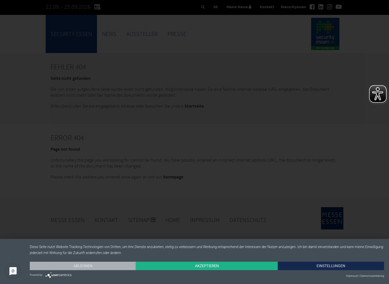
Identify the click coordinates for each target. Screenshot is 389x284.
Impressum (352, 276)
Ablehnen (82, 266)
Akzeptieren (207, 266)
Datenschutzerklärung (372, 276)
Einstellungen (331, 266)
